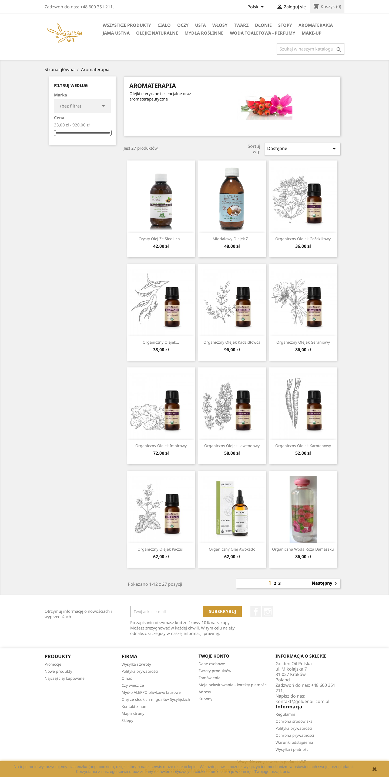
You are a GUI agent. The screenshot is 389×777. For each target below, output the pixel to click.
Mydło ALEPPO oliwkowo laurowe (151, 692)
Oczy (183, 25)
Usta (200, 25)
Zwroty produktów (215, 670)
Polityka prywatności (140, 671)
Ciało (164, 25)
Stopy (285, 25)
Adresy (205, 691)
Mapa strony (133, 713)
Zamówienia (209, 677)
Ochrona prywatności (295, 735)
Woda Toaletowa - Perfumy (262, 33)
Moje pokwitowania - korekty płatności (233, 684)
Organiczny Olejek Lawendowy (232, 445)
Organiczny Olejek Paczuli (161, 549)
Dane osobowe (212, 663)
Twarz (241, 25)
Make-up (311, 33)
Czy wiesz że (133, 685)
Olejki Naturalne (157, 33)
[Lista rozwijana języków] (256, 7)
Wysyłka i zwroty (136, 664)
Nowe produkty (58, 671)
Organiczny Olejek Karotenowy (303, 445)
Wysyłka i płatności (293, 749)
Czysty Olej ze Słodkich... (161, 238)
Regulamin (285, 714)
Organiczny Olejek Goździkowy (303, 238)
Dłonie (263, 25)
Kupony (205, 698)
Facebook (255, 611)
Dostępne (302, 148)
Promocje (53, 664)
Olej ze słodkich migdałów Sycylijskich (156, 699)
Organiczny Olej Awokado (232, 549)
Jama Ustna (116, 33)
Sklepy (127, 720)
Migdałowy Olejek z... (232, 238)
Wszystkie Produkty (127, 25)
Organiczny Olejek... (161, 342)
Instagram (267, 611)
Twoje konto (214, 656)
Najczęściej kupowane (65, 678)
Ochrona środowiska (294, 721)
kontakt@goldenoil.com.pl (302, 701)
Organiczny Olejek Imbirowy (161, 445)
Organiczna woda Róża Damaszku (303, 549)
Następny (325, 583)
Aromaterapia (316, 25)
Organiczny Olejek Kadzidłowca (231, 342)
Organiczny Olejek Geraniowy (303, 342)
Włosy (219, 25)
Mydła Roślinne (204, 33)
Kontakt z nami (135, 706)
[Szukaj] (310, 49)
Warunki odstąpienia (294, 742)
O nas (127, 678)
